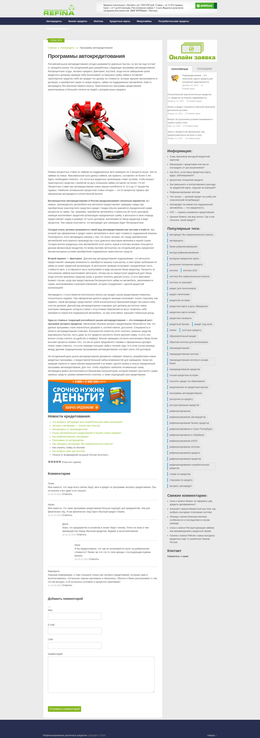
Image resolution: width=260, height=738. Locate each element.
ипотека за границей (180, 282)
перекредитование (179, 348)
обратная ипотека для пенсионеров (188, 342)
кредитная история (179, 300)
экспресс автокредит (180, 486)
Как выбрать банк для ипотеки (68, 451)
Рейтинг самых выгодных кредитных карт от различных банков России (192, 539)
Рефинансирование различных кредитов (65, 735)
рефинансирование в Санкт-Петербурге (190, 429)
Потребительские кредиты (173, 21)
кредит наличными (179, 294)
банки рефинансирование (183, 246)
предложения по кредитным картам (188, 387)
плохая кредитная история (183, 375)
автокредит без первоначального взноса (191, 234)
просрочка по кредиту (181, 399)
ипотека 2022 (190, 270)
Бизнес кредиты (77, 21)
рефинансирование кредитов (185, 458)
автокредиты (176, 240)
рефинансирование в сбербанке (186, 435)
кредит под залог (203, 324)
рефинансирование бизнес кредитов (189, 423)
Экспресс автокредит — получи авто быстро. (76, 425)
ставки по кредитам (180, 474)
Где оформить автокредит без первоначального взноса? (82, 444)
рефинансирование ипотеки (184, 447)
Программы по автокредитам (68, 440)
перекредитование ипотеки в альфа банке (188, 362)
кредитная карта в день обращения (188, 306)
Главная (52, 47)
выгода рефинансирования (184, 252)
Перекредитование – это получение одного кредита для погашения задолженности (197, 78)
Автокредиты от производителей (69, 429)
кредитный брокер (179, 324)
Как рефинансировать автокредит (70, 436)
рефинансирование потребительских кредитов (189, 466)
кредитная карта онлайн (182, 312)
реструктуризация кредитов (184, 405)
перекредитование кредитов (184, 369)
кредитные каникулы (180, 318)
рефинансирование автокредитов (187, 417)
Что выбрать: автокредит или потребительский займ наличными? (87, 422)
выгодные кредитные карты (184, 258)
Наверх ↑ (212, 735)
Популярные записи (179, 70)
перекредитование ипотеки (184, 354)
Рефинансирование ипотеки (185, 192)
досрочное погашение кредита (185, 264)
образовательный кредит (182, 336)
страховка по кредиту (181, 480)
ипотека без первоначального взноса (189, 276)
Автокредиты (54, 21)
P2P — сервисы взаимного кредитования (192, 212)
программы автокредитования (185, 393)
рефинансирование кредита (184, 452)
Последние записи (204, 69)
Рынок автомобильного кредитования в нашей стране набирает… (87, 433)
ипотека (173, 270)
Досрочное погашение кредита (186, 180)
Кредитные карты (120, 21)
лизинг (173, 330)
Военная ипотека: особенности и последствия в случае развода (190, 520)
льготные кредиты (191, 330)
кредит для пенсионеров (182, 288)
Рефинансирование (57, 29)
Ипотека (98, 21)
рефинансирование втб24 (183, 441)
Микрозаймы (144, 21)
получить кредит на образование (187, 381)
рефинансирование (180, 411)
